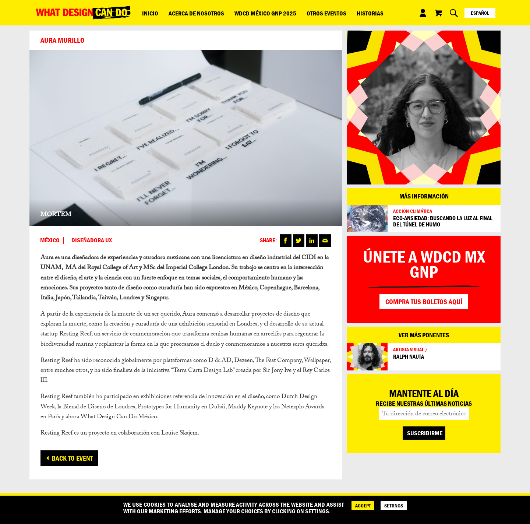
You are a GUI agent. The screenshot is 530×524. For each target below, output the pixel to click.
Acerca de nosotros (189, 12)
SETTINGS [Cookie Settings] (393, 505)
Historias (348, 12)
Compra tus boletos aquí (423, 301)
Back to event (72, 458)
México (50, 240)
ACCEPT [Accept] (363, 505)
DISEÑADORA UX (91, 240)
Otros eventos (309, 12)
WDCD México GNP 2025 (253, 12)
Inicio (147, 12)
